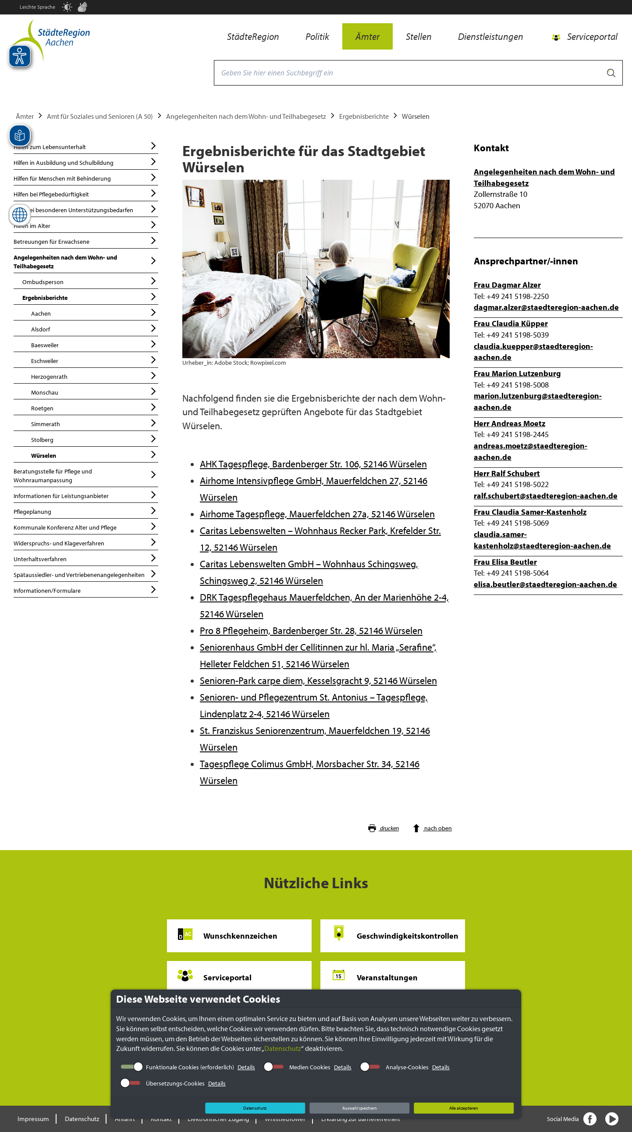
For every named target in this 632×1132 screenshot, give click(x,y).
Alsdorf (94, 328)
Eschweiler (94, 359)
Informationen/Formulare (86, 589)
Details (246, 1067)
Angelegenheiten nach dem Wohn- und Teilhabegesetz (246, 116)
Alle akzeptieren (463, 1108)
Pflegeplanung (86, 510)
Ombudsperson (90, 280)
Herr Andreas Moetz (509, 423)
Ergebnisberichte (364, 116)
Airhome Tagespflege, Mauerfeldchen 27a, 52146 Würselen (317, 514)
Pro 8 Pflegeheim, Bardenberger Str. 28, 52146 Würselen (311, 630)
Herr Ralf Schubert (507, 473)
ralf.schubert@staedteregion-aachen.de (546, 496)
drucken (383, 828)
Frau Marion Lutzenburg (517, 373)
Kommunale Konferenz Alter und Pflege (86, 526)
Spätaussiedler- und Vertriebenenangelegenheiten (86, 573)
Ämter (367, 36)
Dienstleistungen (490, 36)
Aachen (94, 312)
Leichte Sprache (37, 7)
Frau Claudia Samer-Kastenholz (530, 512)
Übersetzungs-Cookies (175, 1083)
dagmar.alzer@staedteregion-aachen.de (546, 307)
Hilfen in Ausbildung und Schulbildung (86, 161)
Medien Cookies (309, 1067)
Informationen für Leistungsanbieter (86, 494)
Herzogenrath (94, 375)
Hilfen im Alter (86, 224)
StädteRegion (253, 36)
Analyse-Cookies (407, 1067)
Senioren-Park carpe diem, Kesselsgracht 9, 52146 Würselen (318, 680)
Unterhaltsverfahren (86, 558)
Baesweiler (94, 344)
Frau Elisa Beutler (505, 562)
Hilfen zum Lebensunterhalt (86, 145)
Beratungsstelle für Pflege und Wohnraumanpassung (86, 475)
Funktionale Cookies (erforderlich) (190, 1067)
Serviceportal (592, 36)
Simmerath (94, 423)
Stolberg (94, 438)
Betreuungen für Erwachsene (86, 240)
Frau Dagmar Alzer (507, 285)
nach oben (432, 828)
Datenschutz (282, 1048)
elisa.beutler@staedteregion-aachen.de (545, 584)
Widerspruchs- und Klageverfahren (86, 542)
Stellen (419, 36)
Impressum (33, 1118)
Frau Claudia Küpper (511, 323)
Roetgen (94, 407)
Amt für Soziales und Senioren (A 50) (100, 116)
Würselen (94, 454)
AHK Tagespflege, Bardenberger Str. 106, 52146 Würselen (313, 464)
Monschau (94, 391)
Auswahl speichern (359, 1108)
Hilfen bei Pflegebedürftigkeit (86, 193)
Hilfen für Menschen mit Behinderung (86, 177)
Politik (317, 36)
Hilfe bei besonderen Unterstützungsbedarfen (86, 209)
